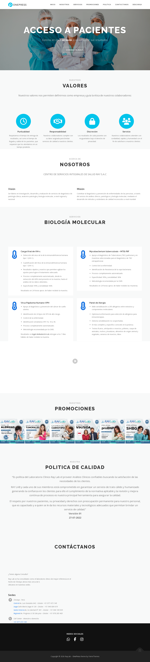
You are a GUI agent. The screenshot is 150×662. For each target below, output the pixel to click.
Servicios (77, 4)
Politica (107, 4)
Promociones (92, 4)
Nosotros (64, 4)
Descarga (137, 4)
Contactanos (122, 4)
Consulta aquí (74, 59)
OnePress (76, 656)
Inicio (52, 4)
